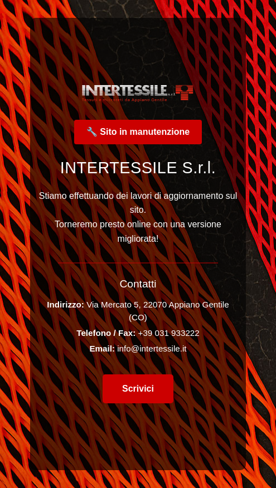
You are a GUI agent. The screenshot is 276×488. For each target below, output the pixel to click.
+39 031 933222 (169, 333)
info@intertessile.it (151, 348)
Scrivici (138, 388)
